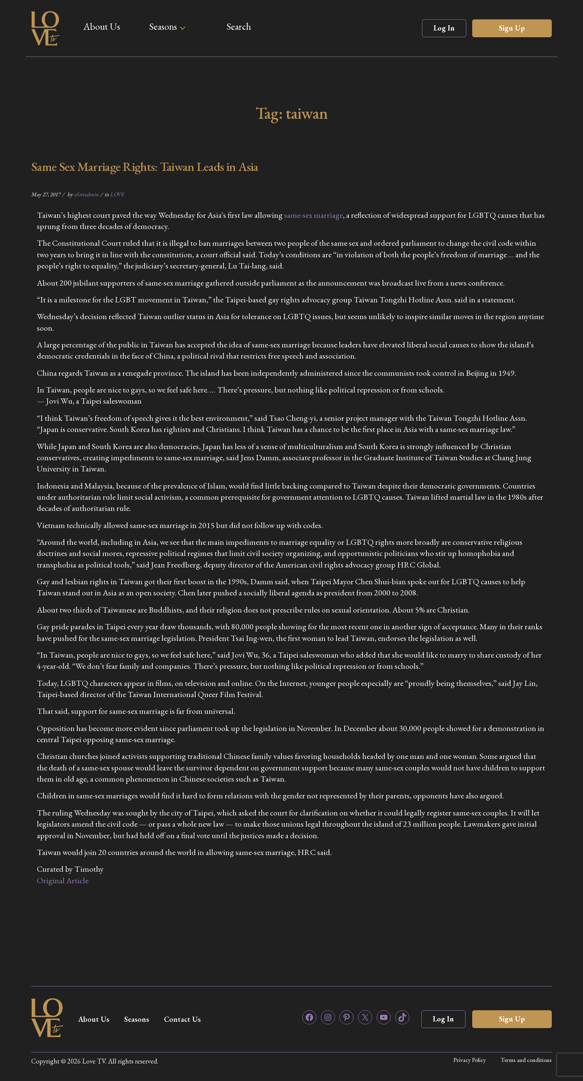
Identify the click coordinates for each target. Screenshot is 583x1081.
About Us (101, 26)
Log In (444, 28)
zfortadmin (86, 194)
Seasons (163, 26)
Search (238, 26)
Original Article (62, 880)
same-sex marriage (313, 215)
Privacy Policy (469, 1059)
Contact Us (182, 1019)
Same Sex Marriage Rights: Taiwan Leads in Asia (144, 166)
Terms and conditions (526, 1059)
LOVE (117, 194)
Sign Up (512, 28)
